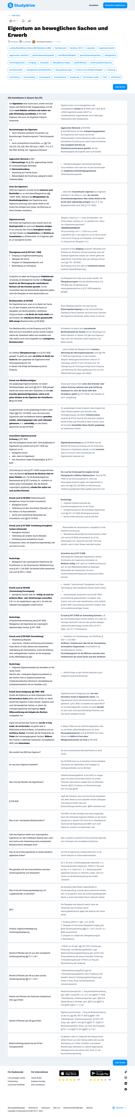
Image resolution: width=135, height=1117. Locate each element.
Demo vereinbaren (38, 1085)
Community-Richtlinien (16, 1085)
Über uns (56, 1108)
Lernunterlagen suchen (16, 1078)
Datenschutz (33, 1108)
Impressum (45, 1108)
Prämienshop (13, 1081)
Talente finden (36, 1078)
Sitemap (89, 1108)
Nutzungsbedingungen (16, 1108)
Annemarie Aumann (44, 42)
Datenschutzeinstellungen (73, 1108)
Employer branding (38, 1081)
